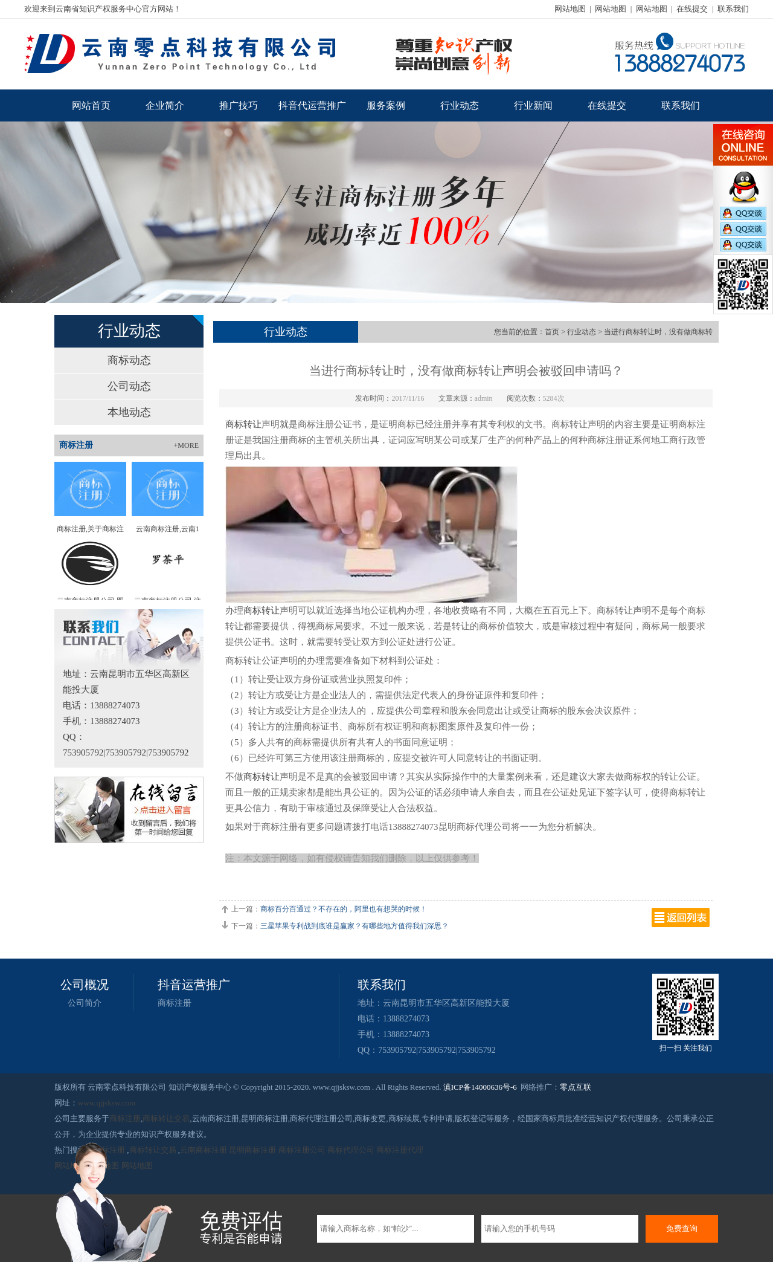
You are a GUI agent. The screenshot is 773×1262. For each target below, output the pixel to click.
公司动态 (129, 386)
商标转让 (243, 424)
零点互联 (575, 1087)
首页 (552, 332)
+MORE (186, 445)
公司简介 (84, 1003)
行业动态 (459, 105)
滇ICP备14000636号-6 (480, 1087)
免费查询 (682, 1228)
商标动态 (129, 360)
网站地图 (570, 8)
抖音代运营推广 (312, 105)
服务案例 (386, 105)
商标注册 (174, 1003)
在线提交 (692, 8)
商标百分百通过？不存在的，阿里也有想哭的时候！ (343, 909)
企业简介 (165, 105)
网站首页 (91, 105)
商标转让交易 (166, 1118)
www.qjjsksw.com (106, 1102)
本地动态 (129, 412)
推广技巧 (238, 105)
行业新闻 (533, 105)
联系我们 (733, 8)
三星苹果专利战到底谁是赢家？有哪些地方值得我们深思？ (354, 926)
